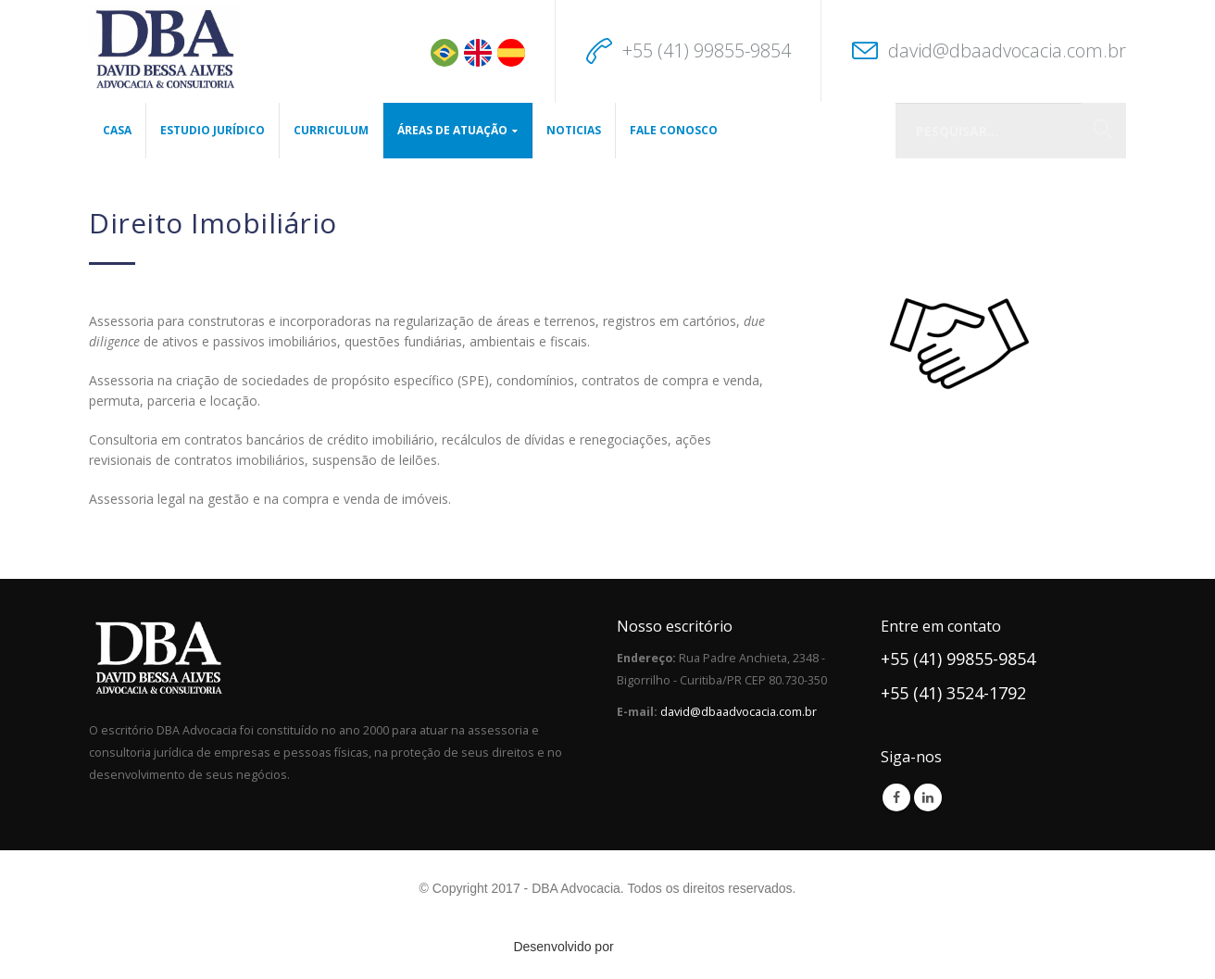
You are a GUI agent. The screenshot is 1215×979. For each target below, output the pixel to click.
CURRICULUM (331, 130)
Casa (117, 130)
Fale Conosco (674, 130)
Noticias (573, 130)
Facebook (896, 797)
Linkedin (928, 797)
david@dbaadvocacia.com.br (1007, 50)
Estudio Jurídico (212, 130)
